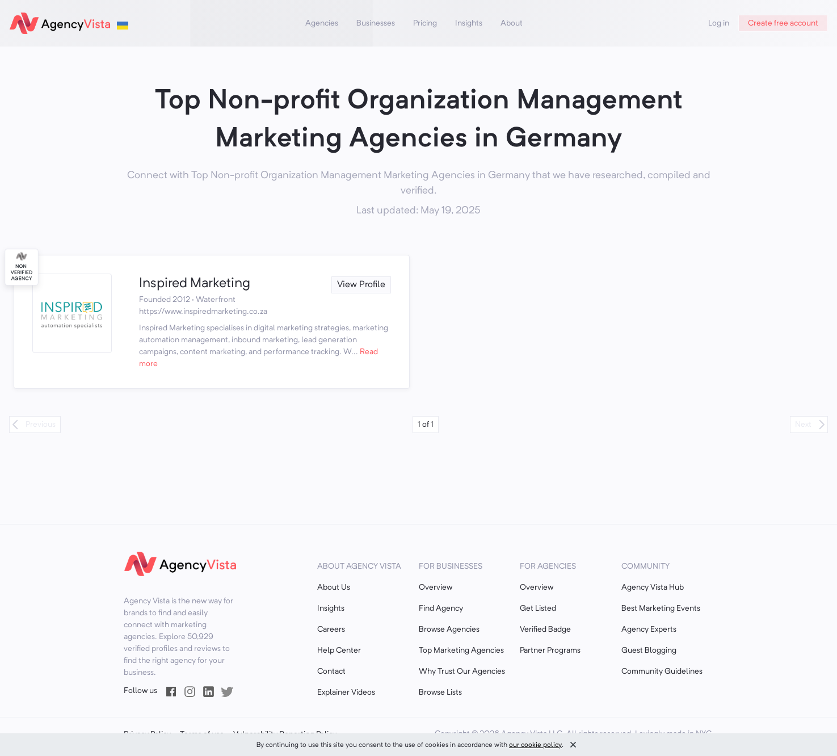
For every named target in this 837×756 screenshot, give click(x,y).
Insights (468, 23)
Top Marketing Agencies (461, 650)
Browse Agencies (449, 629)
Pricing (425, 23)
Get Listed (538, 608)
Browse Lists (440, 692)
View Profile (361, 284)
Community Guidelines (662, 671)
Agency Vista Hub (652, 587)
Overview (435, 587)
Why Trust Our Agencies (462, 671)
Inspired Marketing (194, 284)
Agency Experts (648, 629)
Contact (331, 671)
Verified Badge (545, 629)
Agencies (321, 23)
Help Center (339, 650)
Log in (718, 23)
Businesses (375, 23)
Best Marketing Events (660, 608)
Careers (331, 629)
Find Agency (441, 608)
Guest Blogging (648, 650)
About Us (333, 587)
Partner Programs (550, 650)
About (511, 23)
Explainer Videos (346, 692)
